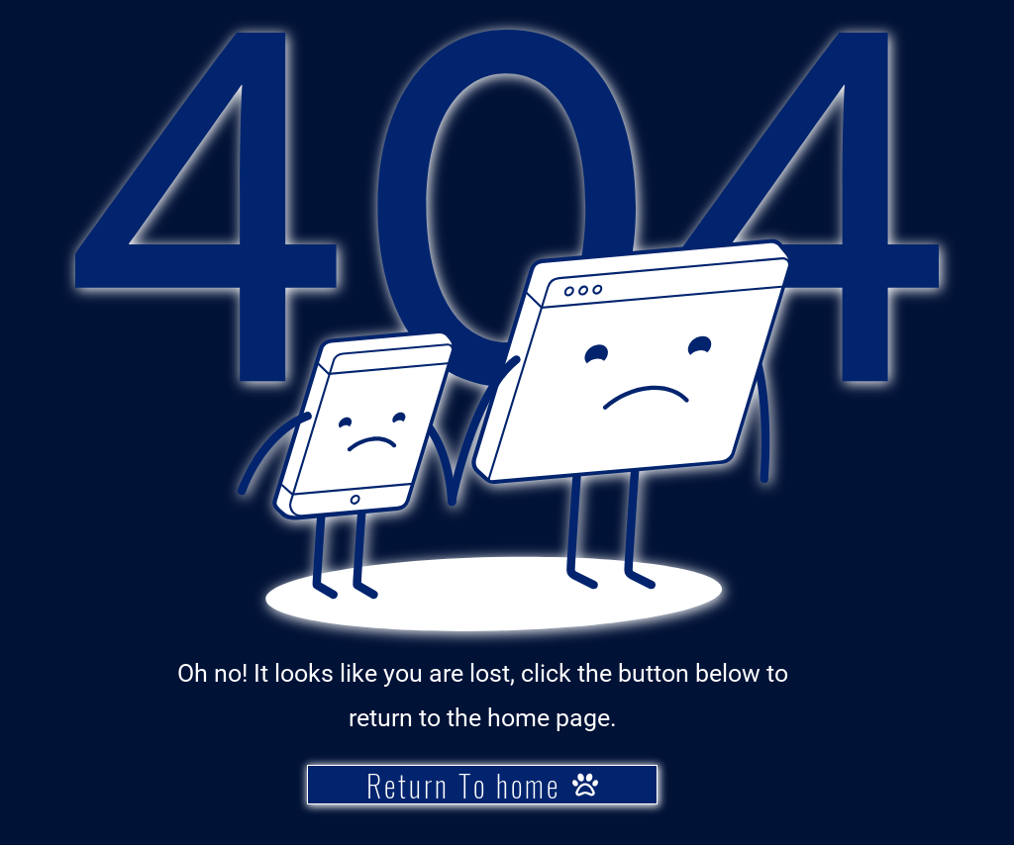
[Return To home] (482, 784)
